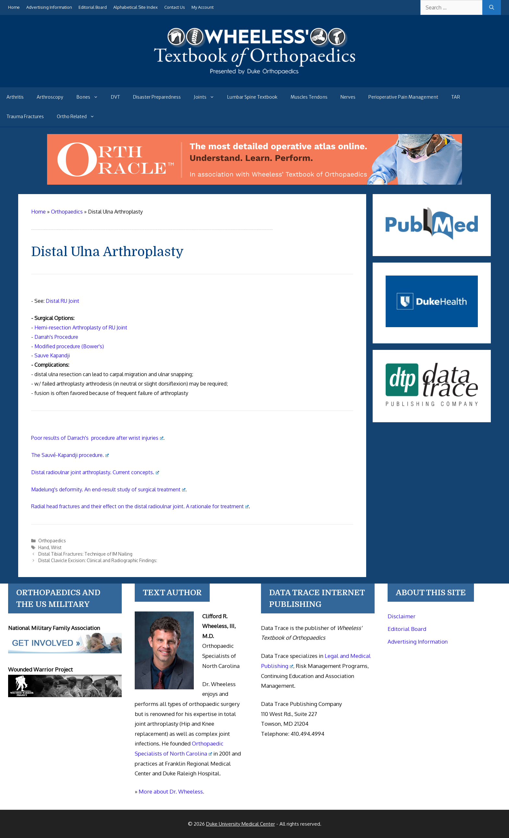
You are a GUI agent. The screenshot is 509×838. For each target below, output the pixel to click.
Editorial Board (93, 7)
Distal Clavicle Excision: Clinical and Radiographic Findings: (97, 560)
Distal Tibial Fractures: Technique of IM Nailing (85, 554)
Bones (90, 97)
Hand (43, 547)
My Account (203, 7)
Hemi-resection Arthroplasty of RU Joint (80, 327)
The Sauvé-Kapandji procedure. (70, 455)
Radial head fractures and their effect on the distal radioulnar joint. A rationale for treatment (140, 506)
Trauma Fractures (25, 116)
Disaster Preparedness (157, 97)
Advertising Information (49, 7)
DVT (115, 97)
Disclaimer (402, 616)
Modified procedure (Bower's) (69, 346)
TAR (455, 97)
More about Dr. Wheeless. (171, 791)
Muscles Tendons (309, 97)
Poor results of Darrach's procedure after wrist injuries (97, 438)
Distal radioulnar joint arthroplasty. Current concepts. (95, 472)
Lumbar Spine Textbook (252, 97)
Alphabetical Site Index (135, 7)
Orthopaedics (52, 540)
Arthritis (15, 97)
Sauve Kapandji (52, 355)
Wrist (56, 547)
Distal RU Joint (62, 301)
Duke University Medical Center (240, 824)
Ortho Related (79, 116)
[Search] (491, 7)
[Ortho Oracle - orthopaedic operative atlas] (254, 182)
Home (14, 7)
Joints (207, 97)
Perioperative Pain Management (403, 97)
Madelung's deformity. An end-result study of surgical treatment (108, 489)
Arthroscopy (50, 97)
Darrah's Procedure (56, 337)
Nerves (348, 97)
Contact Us (174, 7)
